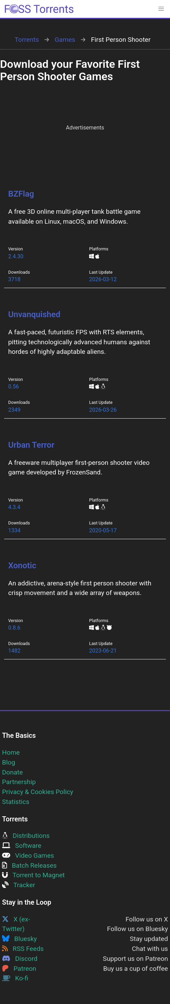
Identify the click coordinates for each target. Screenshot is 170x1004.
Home (11, 752)
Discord (20, 959)
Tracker (18, 885)
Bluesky (19, 939)
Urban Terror (31, 445)
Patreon (19, 968)
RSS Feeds (23, 949)
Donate (12, 772)
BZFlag (21, 194)
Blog (8, 762)
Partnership (19, 782)
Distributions (25, 836)
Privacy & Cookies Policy (37, 792)
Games (65, 40)
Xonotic (22, 565)
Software (21, 846)
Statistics (15, 802)
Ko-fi (15, 978)
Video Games (28, 855)
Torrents (27, 40)
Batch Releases (29, 865)
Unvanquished (34, 314)
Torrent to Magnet (33, 875)
